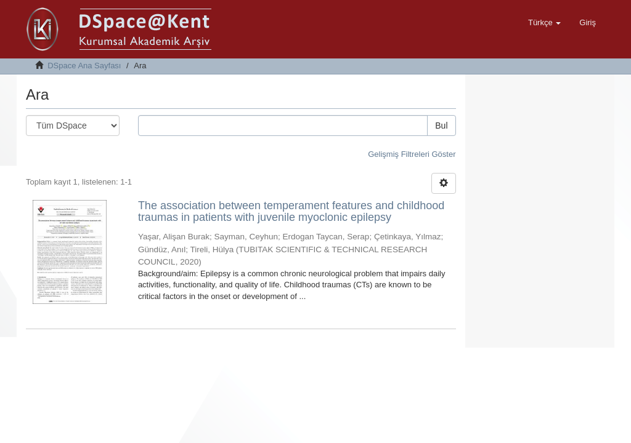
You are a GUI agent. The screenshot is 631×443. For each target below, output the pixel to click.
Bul (441, 125)
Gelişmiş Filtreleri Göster (411, 154)
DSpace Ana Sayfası (84, 65)
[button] (544, 22)
